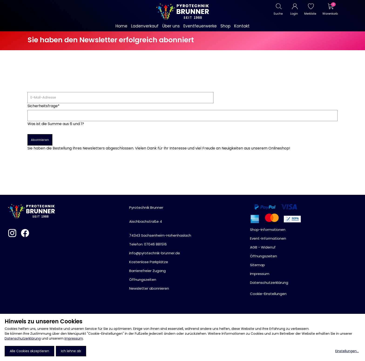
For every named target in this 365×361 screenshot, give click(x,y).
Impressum (73, 338)
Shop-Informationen (267, 229)
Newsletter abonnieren (149, 288)
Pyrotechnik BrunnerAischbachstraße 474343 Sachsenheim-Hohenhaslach (160, 221)
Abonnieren (40, 140)
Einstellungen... (347, 351)
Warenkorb (330, 14)
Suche (278, 14)
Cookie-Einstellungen (268, 293)
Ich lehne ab (71, 351)
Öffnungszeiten (142, 279)
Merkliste (310, 14)
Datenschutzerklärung (23, 338)
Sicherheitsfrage (43, 106)
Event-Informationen (268, 238)
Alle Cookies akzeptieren (29, 351)
